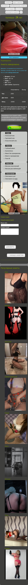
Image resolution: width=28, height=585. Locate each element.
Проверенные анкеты (18, 5)
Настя (7, 446)
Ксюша (7, 413)
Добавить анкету (12, 12)
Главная (8, 2)
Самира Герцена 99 (11, 377)
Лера (6, 272)
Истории (19, 9)
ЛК (21, 12)
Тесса (6, 515)
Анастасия (8, 342)
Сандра (7, 548)
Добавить (10, 247)
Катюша (7, 305)
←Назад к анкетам (16, 255)
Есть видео (10, 9)
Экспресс (5, 5)
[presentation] (12, 240)
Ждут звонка (17, 2)
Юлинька (7, 479)
